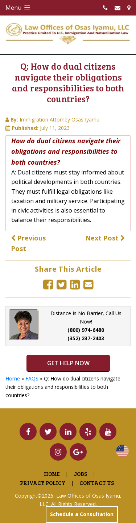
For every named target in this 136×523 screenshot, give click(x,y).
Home (12, 378)
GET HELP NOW (68, 363)
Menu (18, 8)
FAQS (31, 378)
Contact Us (96, 482)
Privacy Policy (42, 482)
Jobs (80, 473)
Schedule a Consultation (82, 514)
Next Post (105, 238)
